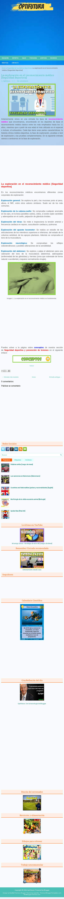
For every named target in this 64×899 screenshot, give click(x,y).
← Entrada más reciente (10, 377)
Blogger (43, 704)
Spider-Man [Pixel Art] (18, 511)
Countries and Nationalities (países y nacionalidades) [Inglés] (32, 488)
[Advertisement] (32, 37)
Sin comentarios (22, 81)
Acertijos (43, 58)
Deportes (15, 58)
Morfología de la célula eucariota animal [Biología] (28, 499)
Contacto (15, 63)
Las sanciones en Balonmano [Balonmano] (25, 476)
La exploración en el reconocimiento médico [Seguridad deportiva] (27, 76)
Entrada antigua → (55, 377)
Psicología (33, 58)
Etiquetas (17, 460)
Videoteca (5, 63)
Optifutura (6, 81)
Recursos (53, 58)
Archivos (28, 460)
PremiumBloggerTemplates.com (50, 893)
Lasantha (36, 893)
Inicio (4, 68)
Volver (31, 366)
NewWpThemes (15, 893)
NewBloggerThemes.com (32, 894)
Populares (6, 460)
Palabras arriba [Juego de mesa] (22, 464)
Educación (5, 58)
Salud (24, 58)
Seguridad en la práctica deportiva (19, 68)
